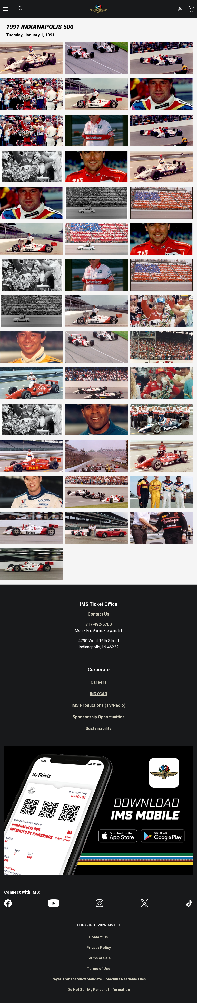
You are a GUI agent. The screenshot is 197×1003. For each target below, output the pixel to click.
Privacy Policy (98, 948)
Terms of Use (98, 969)
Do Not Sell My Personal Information (98, 990)
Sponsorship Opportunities (99, 716)
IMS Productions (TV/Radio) (98, 705)
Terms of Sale (99, 958)
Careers (99, 682)
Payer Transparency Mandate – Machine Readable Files (98, 979)
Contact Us (98, 614)
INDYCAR (98, 693)
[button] (5, 9)
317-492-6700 (98, 624)
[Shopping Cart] (191, 9)
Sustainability (98, 728)
